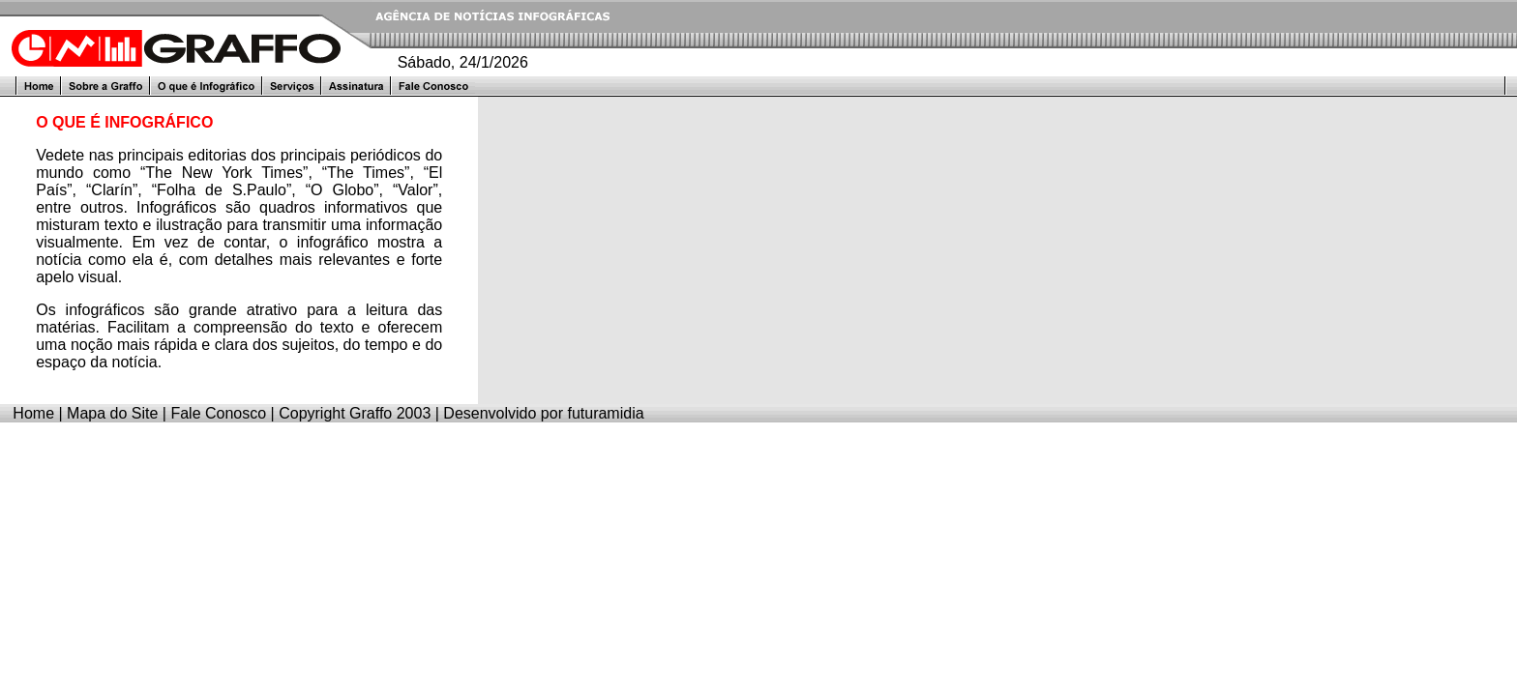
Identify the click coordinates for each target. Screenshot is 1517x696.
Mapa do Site (112, 413)
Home (33, 413)
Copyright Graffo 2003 (355, 413)
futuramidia (605, 413)
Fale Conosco (218, 413)
